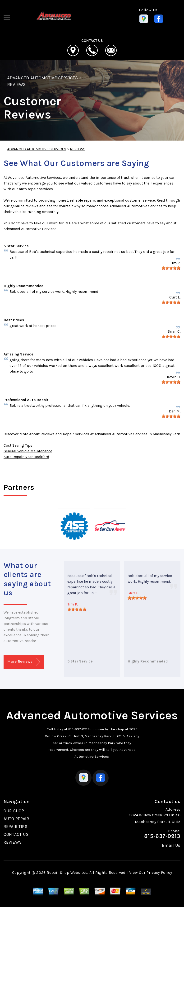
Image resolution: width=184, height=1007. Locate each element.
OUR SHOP (14, 810)
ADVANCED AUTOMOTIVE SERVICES (42, 77)
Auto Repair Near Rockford (26, 456)
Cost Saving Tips (18, 445)
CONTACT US (16, 834)
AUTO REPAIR (16, 818)
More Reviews (23, 662)
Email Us (171, 845)
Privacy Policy (159, 872)
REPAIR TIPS (16, 826)
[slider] (170, 268)
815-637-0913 (79, 729)
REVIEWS (16, 84)
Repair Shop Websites (67, 872)
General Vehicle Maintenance (28, 451)
